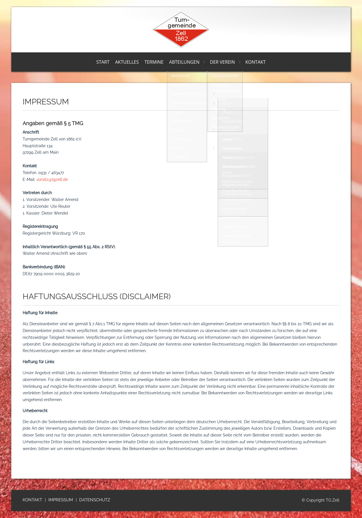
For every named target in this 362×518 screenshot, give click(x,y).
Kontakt (255, 62)
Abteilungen (184, 62)
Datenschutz (94, 499)
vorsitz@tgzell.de (52, 179)
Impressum (60, 499)
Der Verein (222, 62)
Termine (154, 62)
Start (102, 62)
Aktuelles (127, 62)
